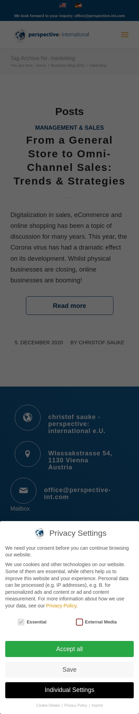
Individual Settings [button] (69, 686)
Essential (32, 618)
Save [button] (70, 665)
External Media (96, 618)
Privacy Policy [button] (76, 701)
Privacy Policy (61, 602)
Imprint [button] (97, 701)
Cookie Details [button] (48, 701)
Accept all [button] (69, 644)
